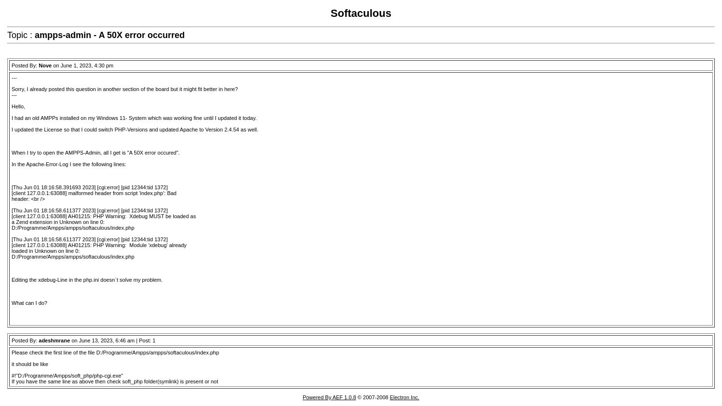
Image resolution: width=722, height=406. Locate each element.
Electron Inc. (404, 397)
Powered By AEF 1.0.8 (329, 397)
